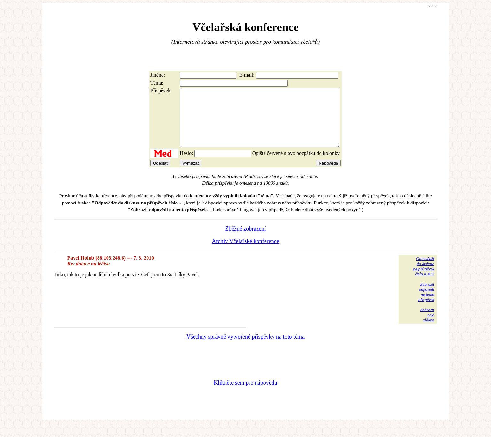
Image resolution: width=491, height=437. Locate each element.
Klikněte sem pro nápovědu (245, 394)
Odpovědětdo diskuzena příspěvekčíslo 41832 (423, 278)
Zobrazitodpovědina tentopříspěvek (426, 303)
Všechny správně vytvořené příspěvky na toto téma (245, 348)
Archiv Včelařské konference (245, 252)
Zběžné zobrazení (245, 240)
